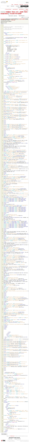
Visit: (22, 17)
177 (2, 329)
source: (3, 12)
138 (2, 259)
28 (2, 59)
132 (2, 247)
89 (2, 154)
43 (2, 78)
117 (2, 216)
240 (2, 412)
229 (2, 400)
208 (2, 373)
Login (12, 4)
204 (2, 369)
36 (2, 70)
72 (2, 124)
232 (2, 404)
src (17, 12)
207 (2, 372)
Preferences (16, 4)
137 (2, 256)
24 (2, 53)
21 (2, 50)
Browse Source (24, 6)
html (25, 12)
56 (2, 95)
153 (2, 288)
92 (2, 162)
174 (2, 326)
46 (2, 83)
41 (2, 76)
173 (2, 321)
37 (2, 71)
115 (2, 214)
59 (2, 98)
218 (2, 386)
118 (2, 219)
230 (2, 401)
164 (2, 304)
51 (2, 88)
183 (2, 335)
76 (2, 131)
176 (2, 328)
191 (2, 346)
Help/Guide (21, 4)
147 (2, 278)
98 (2, 172)
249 (2, 424)
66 (2, 116)
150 (2, 283)
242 (2, 414)
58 (2, 97)
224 (2, 393)
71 (2, 123)
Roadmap (18, 6)
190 (2, 344)
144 (2, 274)
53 (2, 90)
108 (2, 196)
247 (2, 421)
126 (2, 236)
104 (2, 185)
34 (2, 68)
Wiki (8, 6)
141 (2, 269)
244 (2, 417)
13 (2, 40)
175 (2, 327)
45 (2, 81)
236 (2, 408)
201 (2, 363)
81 (2, 140)
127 (2, 237)
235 (2, 407)
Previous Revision (8, 9)
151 (2, 286)
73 (2, 126)
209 (2, 374)
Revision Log (26, 10)
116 (2, 215)
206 (2, 371)
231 (2, 403)
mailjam (8, 12)
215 (2, 383)
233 (2, 405)
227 (2, 397)
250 (2, 425)
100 (2, 174)
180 (2, 332)
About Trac (26, 4)
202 (2, 365)
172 (2, 320)
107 (2, 193)
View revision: (11, 15)
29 (2, 61)
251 (2, 426)
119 (2, 220)
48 (2, 85)
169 (2, 316)
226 (2, 396)
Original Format (17, 438)
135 (2, 254)
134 (2, 252)
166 (2, 309)
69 (2, 121)
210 (2, 377)
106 (2, 188)
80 (2, 135)
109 (2, 202)
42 (2, 77)
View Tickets (20, 7)
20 (2, 49)
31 (2, 65)
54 (2, 91)
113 (2, 212)
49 (2, 86)
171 (2, 319)
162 (2, 302)
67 (2, 118)
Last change (3, 19)
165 (2, 308)
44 (2, 80)
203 (2, 368)
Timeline (12, 6)
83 (2, 145)
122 (2, 230)
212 (2, 379)
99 (2, 173)
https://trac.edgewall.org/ (24, 441)
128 (2, 238)
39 (2, 73)
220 (2, 388)
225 (2, 395)
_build (21, 12)
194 (2, 354)
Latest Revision (15, 9)
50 (2, 87)
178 (2, 330)
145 (2, 276)
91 (2, 159)
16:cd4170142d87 (16, 13)
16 (2, 45)
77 (2, 132)
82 (2, 143)
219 (2, 387)
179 (2, 331)
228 (2, 399)
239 (2, 411)
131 (2, 246)
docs (13, 12)
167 (2, 310)
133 (2, 248)
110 (2, 203)
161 (2, 301)
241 (2, 413)
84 (2, 146)
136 (2, 255)
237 (2, 409)
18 (2, 47)
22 (2, 51)
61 (2, 104)
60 (2, 101)
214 (2, 382)
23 (2, 52)
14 (2, 42)
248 (2, 423)
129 (2, 242)
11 (2, 37)
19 (2, 48)
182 (2, 334)
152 (2, 287)
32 (2, 66)
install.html (4, 13)
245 (2, 418)
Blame (27, 9)
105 (2, 186)
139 (2, 264)
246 (2, 420)
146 (2, 277)
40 (2, 74)
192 (2, 349)
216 (2, 384)
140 (2, 267)
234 (2, 406)
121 (2, 229)
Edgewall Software (12, 441)
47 (2, 84)
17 (2, 46)
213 (2, 381)
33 (2, 67)
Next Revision (21, 9)
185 (2, 337)
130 (2, 244)
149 (2, 281)
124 (2, 233)
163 (2, 303)
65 (2, 114)
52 (2, 89)
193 (2, 352)
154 (2, 289)
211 (2, 378)
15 (2, 44)
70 (2, 122)
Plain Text (10, 438)
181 (2, 333)
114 (2, 213)
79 (2, 134)
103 (2, 184)
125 (2, 235)
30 (2, 63)
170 (2, 317)
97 (2, 170)
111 (2, 204)
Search (26, 7)
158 (2, 295)
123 (2, 231)
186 (2, 338)
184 (2, 336)
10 (2, 36)
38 (2, 72)
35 (2, 69)
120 (2, 228)
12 (2, 39)
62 (2, 107)
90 (2, 155)
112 (2, 205)
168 (2, 312)
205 (2, 370)
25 (2, 54)
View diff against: (24, 15)
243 (2, 416)
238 (2, 410)
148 (2, 279)
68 (2, 120)
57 (2, 96)
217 (2, 385)
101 (2, 176)
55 (2, 92)
